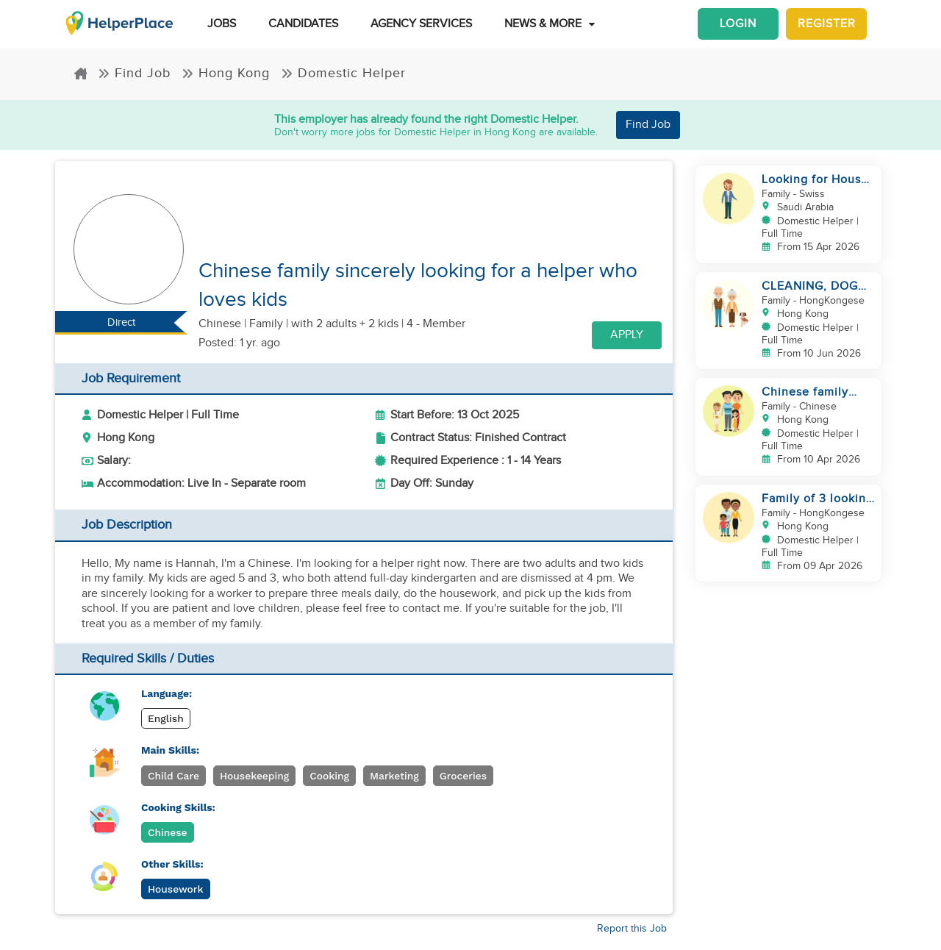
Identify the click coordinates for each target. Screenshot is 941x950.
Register (827, 24)
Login (738, 24)
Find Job (134, 73)
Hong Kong (226, 73)
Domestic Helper (343, 73)
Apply (626, 335)
